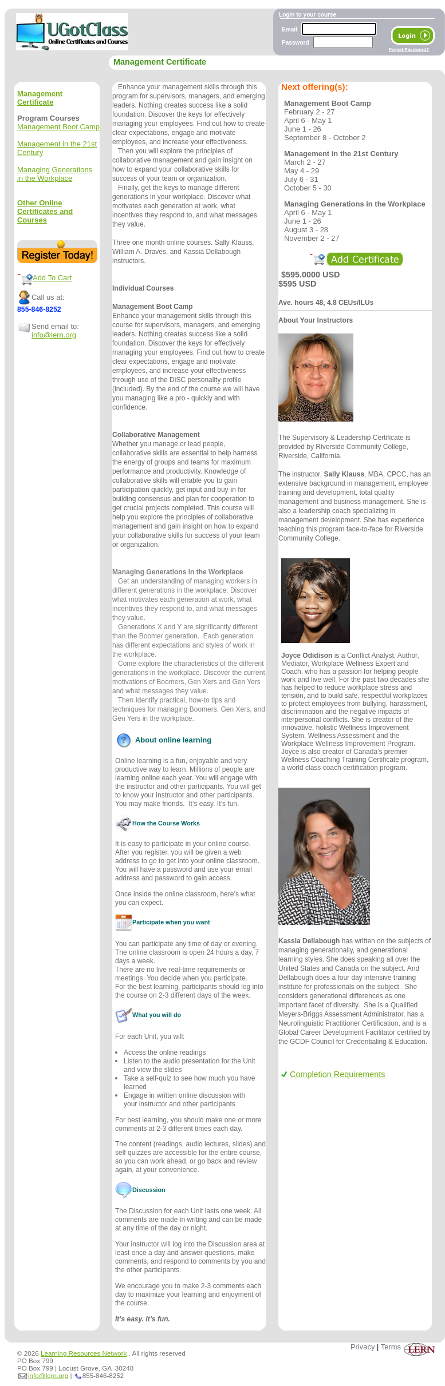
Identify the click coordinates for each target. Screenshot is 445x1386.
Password (295, 42)
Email (289, 29)
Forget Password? (409, 49)
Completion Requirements (333, 1074)
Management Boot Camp (58, 126)
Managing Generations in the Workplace (54, 173)
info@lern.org (53, 335)
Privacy (363, 1347)
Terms (391, 1347)
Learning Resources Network (84, 1353)
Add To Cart (52, 277)
